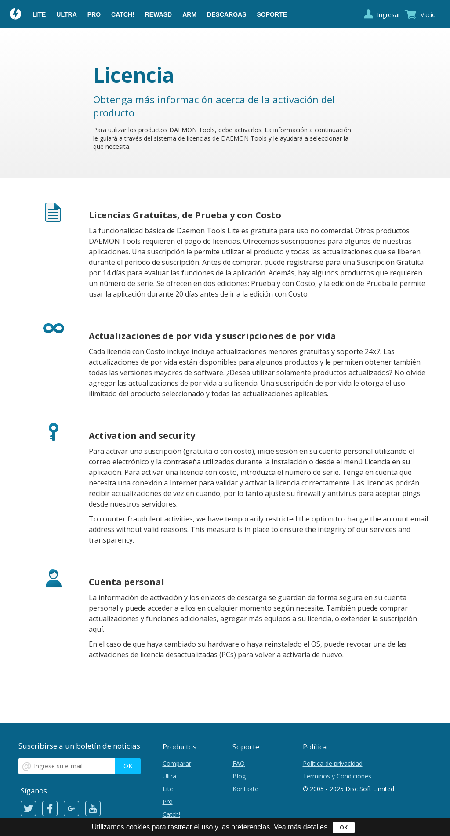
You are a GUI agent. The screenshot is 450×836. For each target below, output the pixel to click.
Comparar (177, 763)
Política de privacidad (333, 763)
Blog (239, 776)
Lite (39, 14)
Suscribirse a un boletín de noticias (79, 746)
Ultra (66, 14)
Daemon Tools (16, 15)
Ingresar (388, 15)
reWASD (158, 14)
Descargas (226, 14)
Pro (94, 14)
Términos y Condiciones (337, 776)
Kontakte (245, 789)
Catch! (122, 14)
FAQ (238, 763)
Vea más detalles (300, 827)
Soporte (272, 14)
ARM (189, 14)
